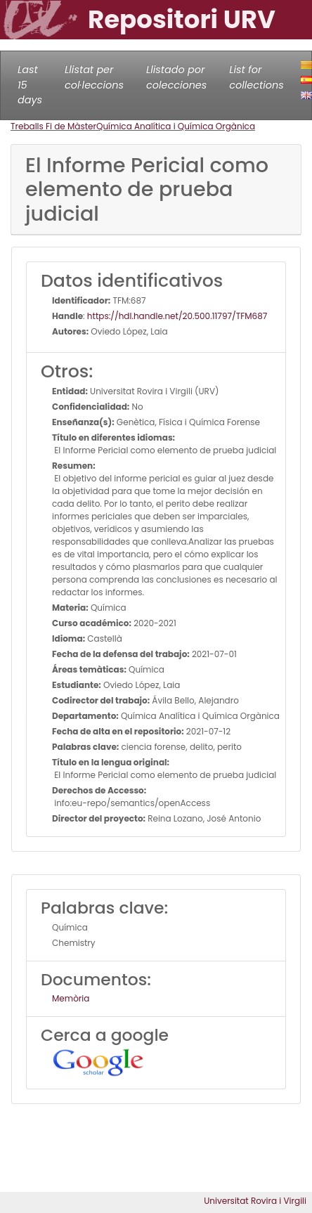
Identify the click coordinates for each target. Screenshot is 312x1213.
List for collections (256, 77)
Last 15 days (30, 85)
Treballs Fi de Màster (53, 126)
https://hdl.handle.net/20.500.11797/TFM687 (177, 316)
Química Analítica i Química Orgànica (175, 126)
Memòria (70, 998)
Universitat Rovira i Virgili (255, 1201)
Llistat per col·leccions (94, 77)
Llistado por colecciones (176, 77)
